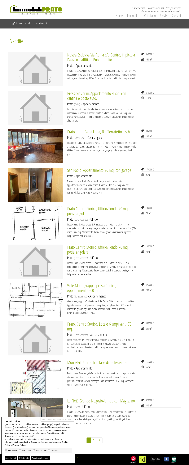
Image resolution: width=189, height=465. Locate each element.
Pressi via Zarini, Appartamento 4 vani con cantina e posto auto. (96, 95)
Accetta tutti (10, 458)
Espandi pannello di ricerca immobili (30, 23)
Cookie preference (39, 442)
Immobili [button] (133, 15)
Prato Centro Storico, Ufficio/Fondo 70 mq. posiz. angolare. (98, 211)
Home (119, 15)
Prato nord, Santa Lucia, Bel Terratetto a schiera (101, 132)
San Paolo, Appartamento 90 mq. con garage (99, 170)
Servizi (164, 15)
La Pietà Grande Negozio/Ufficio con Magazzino (101, 401)
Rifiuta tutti (24, 458)
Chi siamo (150, 15)
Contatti (176, 15)
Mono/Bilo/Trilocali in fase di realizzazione (97, 362)
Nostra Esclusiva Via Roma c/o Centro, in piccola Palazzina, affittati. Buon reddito (101, 57)
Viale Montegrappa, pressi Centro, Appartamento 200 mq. (91, 287)
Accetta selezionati (40, 458)
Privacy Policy (18, 445)
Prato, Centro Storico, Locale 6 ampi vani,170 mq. (99, 326)
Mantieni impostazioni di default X (57, 419)
